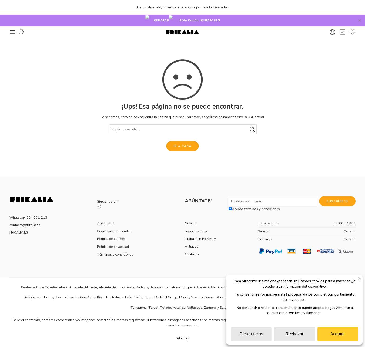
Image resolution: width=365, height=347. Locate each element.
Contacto (192, 247)
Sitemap (182, 331)
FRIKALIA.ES (18, 225)
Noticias (191, 216)
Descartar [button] (220, 7)
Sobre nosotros (197, 224)
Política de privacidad (113, 239)
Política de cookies (111, 231)
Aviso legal (105, 216)
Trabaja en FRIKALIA (200, 231)
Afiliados (191, 239)
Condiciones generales (114, 224)
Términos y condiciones (115, 247)
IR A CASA (182, 139)
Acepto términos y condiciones (254, 202)
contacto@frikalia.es (24, 218)
